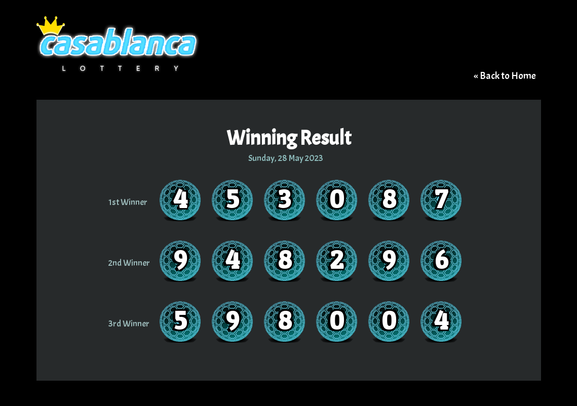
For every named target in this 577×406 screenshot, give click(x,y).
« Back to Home (505, 75)
